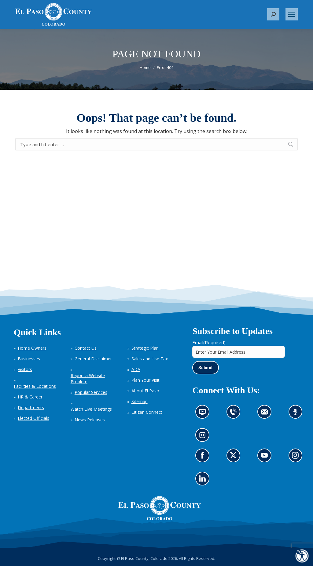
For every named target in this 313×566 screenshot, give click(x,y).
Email (209, 342)
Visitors (25, 369)
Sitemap (139, 401)
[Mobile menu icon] (291, 14)
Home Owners (32, 348)
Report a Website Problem (88, 378)
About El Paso (145, 391)
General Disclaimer (93, 359)
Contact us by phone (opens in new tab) (234, 414)
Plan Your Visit (145, 380)
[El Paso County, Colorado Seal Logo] (159, 508)
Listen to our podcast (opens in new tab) (296, 414)
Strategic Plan (145, 348)
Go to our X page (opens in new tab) (234, 457)
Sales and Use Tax (149, 359)
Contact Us (86, 348)
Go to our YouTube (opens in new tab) (265, 457)
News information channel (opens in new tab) (204, 414)
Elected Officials (33, 418)
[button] (273, 14)
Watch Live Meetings (91, 409)
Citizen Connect (146, 412)
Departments (31, 407)
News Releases (90, 420)
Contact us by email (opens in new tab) (266, 414)
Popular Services (91, 392)
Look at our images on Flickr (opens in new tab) (204, 437)
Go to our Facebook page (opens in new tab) (203, 457)
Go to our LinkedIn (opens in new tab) (203, 480)
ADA (135, 369)
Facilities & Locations (35, 386)
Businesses (29, 359)
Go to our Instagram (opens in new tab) (297, 457)
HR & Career (30, 397)
